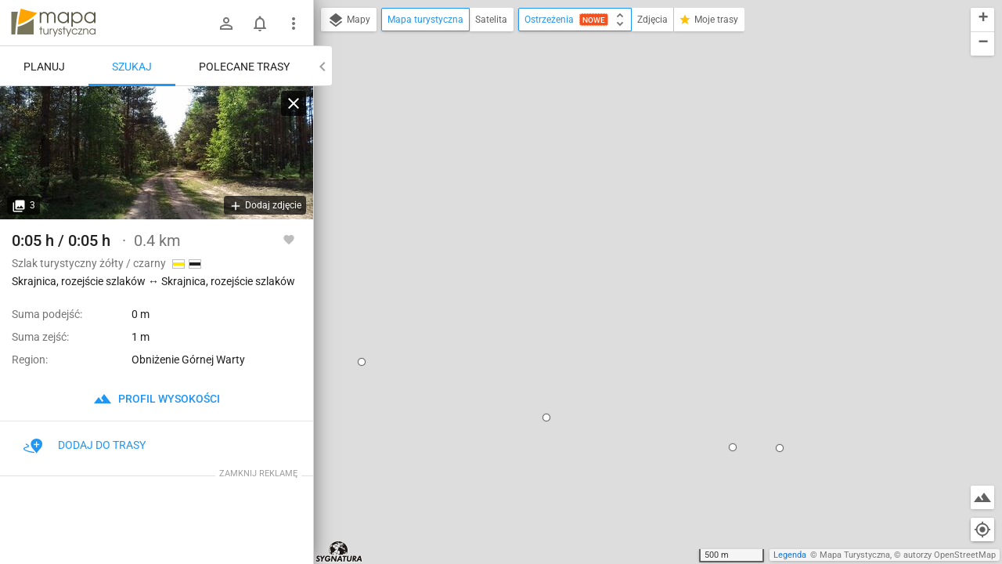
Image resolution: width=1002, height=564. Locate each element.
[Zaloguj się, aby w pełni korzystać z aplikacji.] (288, 239)
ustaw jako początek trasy (641, 214)
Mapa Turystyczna (855, 555)
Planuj (44, 66)
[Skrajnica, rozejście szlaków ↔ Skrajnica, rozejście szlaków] (156, 152)
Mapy (348, 20)
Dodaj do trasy (84, 445)
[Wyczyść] (293, 103)
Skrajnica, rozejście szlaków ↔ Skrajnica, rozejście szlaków (656, 158)
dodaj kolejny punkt (626, 240)
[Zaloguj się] (226, 23)
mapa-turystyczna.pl (53, 22)
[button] (446, 248)
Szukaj (132, 66)
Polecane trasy (244, 66)
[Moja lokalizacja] (982, 529)
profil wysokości (156, 398)
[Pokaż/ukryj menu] (293, 23)
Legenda (789, 555)
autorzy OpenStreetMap (949, 555)
